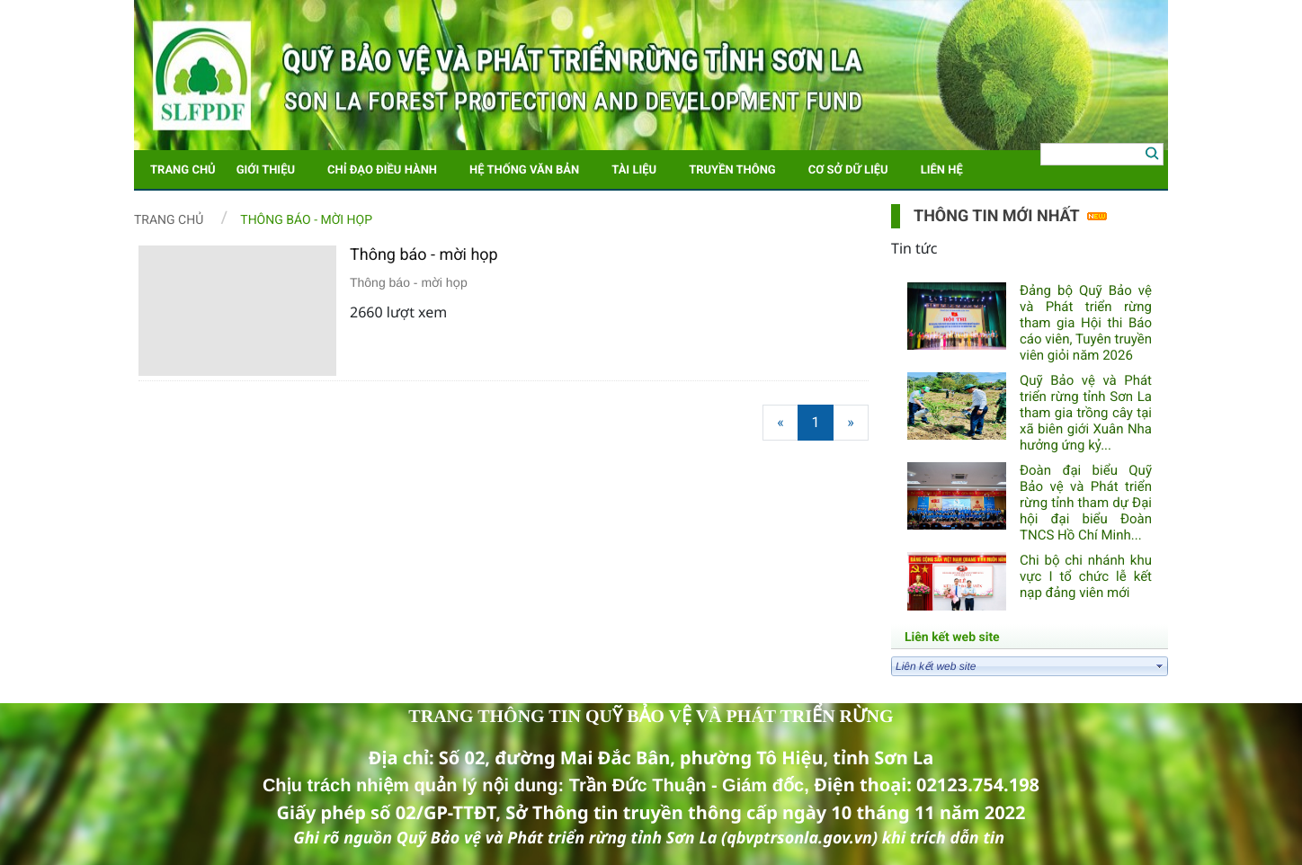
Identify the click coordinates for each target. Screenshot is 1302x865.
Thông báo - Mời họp (306, 220)
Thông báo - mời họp (424, 254)
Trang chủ (168, 220)
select (1160, 666)
